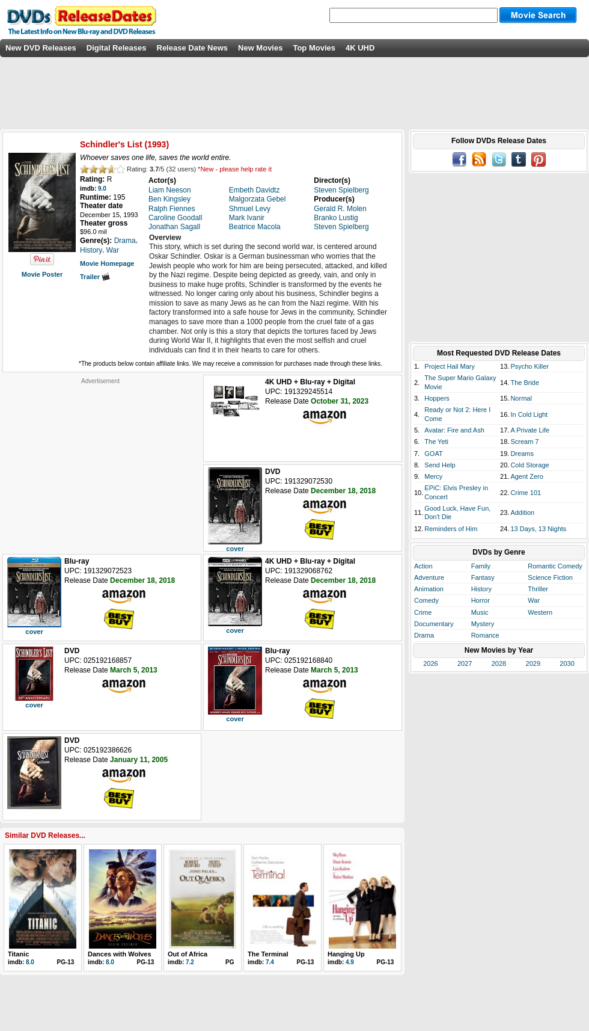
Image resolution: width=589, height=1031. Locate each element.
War (534, 600)
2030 (567, 663)
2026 (430, 663)
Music (480, 612)
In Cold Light (529, 414)
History (481, 588)
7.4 (270, 962)
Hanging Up (346, 954)
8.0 (30, 962)
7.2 (190, 962)
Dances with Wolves (119, 954)
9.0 (102, 188)
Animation (429, 588)
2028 (499, 663)
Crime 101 (525, 492)
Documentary (433, 623)
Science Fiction (550, 577)
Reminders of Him (450, 528)
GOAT (433, 453)
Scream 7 (524, 441)
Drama (424, 635)
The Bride (524, 382)
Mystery (483, 623)
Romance (485, 635)
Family (480, 566)
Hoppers (437, 398)
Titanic (18, 954)
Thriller (538, 588)
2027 (464, 663)
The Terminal (268, 954)
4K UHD (360, 47)
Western (540, 612)
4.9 (350, 962)
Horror (480, 600)
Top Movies (314, 47)
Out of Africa (187, 954)
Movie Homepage (107, 263)
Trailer (95, 276)
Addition (522, 512)
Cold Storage (529, 465)
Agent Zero (526, 476)
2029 (533, 663)
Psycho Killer (529, 366)
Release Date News (192, 47)
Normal (520, 398)
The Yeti (436, 441)
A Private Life (529, 430)
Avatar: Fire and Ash (454, 430)
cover (234, 548)
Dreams (522, 453)
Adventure (429, 577)
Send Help (439, 465)
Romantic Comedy (555, 566)
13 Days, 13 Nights (538, 528)
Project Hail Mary (449, 366)
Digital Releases (117, 47)
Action (423, 566)
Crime (423, 612)
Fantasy (483, 577)
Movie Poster (42, 274)
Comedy (426, 600)
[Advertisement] (100, 460)
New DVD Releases (40, 47)
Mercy (433, 476)
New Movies (260, 47)
